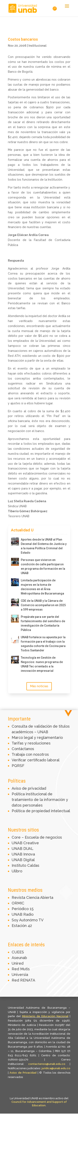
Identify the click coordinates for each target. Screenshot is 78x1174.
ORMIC (18, 903)
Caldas (33, 865)
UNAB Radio (22, 914)
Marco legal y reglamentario (37, 737)
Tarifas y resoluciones (31, 743)
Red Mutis (21, 969)
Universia (20, 974)
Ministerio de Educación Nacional (45, 1016)
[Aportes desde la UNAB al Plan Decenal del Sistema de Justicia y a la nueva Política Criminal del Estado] (15, 541)
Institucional (37, 45)
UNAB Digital (23, 860)
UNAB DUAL (22, 848)
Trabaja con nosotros (30, 754)
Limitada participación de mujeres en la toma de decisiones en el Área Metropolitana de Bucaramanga (42, 587)
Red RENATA (23, 980)
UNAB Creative (25, 843)
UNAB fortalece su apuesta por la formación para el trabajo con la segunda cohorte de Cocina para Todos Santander (43, 644)
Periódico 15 (22, 909)
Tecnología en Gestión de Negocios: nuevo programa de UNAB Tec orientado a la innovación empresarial (42, 664)
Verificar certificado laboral (35, 760)
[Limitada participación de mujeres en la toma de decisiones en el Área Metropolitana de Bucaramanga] (15, 582)
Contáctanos (23, 749)
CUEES (18, 952)
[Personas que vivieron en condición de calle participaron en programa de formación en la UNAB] (15, 562)
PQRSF (18, 765)
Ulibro (17, 871)
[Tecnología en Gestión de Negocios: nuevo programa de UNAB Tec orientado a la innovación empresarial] (15, 659)
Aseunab (19, 957)
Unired (18, 963)
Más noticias (39, 686)
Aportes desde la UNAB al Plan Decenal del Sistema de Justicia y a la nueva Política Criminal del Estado (44, 546)
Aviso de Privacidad (24, 1072)
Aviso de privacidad (29, 788)
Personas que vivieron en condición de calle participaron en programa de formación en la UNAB (43, 566)
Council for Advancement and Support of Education (39, 1103)
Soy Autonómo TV (27, 920)
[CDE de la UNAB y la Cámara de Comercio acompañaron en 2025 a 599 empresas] (15, 603)
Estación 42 (22, 925)
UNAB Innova (23, 854)
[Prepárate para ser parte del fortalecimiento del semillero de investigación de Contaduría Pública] (15, 619)
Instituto (19, 865)
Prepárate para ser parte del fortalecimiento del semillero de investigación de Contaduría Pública (43, 623)
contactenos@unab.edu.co (46, 1063)
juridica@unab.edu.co (56, 1068)
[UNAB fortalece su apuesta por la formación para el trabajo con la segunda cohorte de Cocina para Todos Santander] (15, 639)
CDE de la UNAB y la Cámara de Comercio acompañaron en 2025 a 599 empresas (43, 605)
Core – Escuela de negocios (37, 837)
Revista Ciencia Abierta (32, 897)
